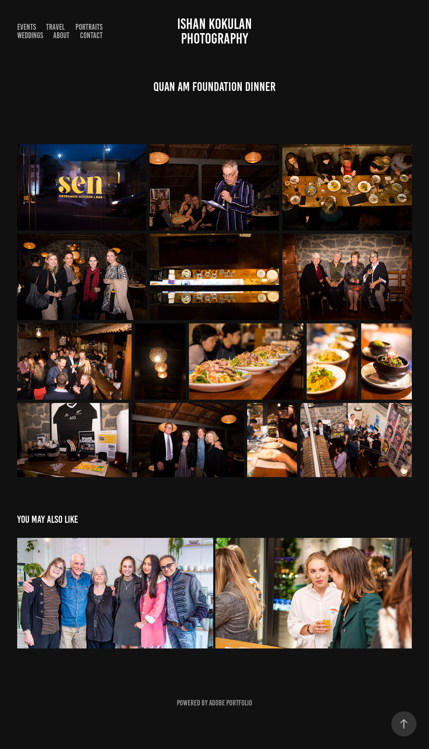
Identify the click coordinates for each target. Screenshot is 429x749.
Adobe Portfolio (230, 703)
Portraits (89, 27)
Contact (91, 35)
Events (26, 27)
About (61, 35)
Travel (55, 27)
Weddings (30, 35)
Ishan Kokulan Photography (216, 31)
